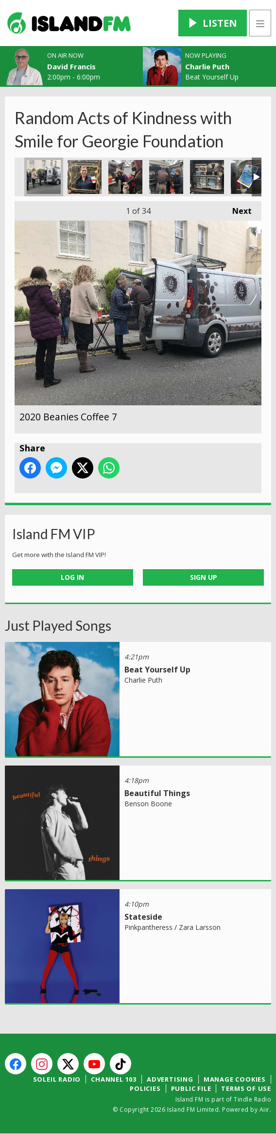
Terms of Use (246, 1088)
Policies (145, 1088)
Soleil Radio (57, 1079)
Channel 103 (114, 1079)
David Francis (71, 66)
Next (237, 208)
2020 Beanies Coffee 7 (44, 177)
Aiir (264, 1109)
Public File (191, 1088)
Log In (72, 577)
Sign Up (203, 577)
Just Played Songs (58, 625)
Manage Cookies (235, 1079)
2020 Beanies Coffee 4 (166, 177)
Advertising (170, 1079)
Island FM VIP (53, 534)
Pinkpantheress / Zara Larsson (172, 927)
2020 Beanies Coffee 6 (85, 177)
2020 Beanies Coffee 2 (248, 177)
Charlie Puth (207, 66)
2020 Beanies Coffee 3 (207, 177)
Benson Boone (148, 803)
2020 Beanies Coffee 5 (125, 177)
